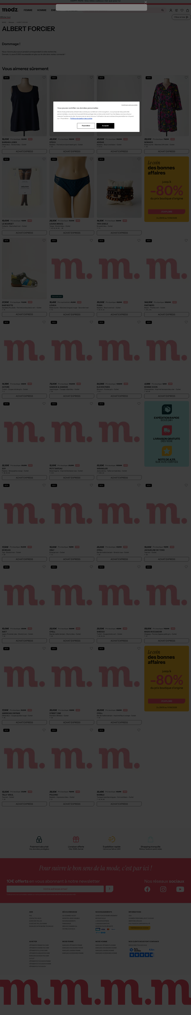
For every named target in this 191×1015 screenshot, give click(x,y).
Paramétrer (86, 126)
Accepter (105, 126)
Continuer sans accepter (129, 105)
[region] (96, 117)
